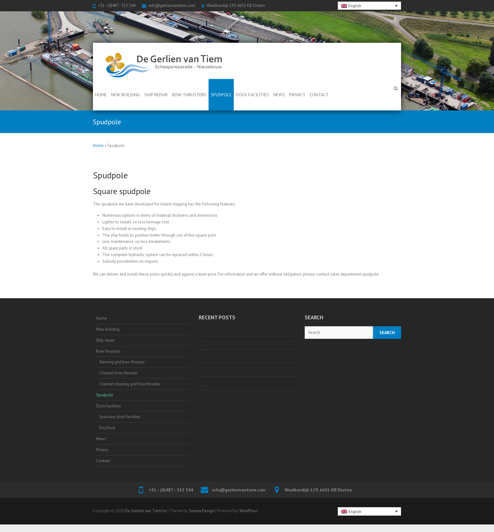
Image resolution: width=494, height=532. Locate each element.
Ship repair (156, 95)
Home (101, 95)
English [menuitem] (354, 5)
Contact (319, 95)
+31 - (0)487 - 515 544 (116, 5)
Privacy (297, 95)
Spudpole (221, 95)
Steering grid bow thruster (122, 362)
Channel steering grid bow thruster (129, 384)
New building (125, 95)
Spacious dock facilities (120, 416)
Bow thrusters (189, 95)
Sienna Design (201, 510)
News (279, 95)
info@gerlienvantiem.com (172, 5)
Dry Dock (107, 427)
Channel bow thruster (118, 373)
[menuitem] (369, 6)
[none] (369, 6)
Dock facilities (252, 95)
